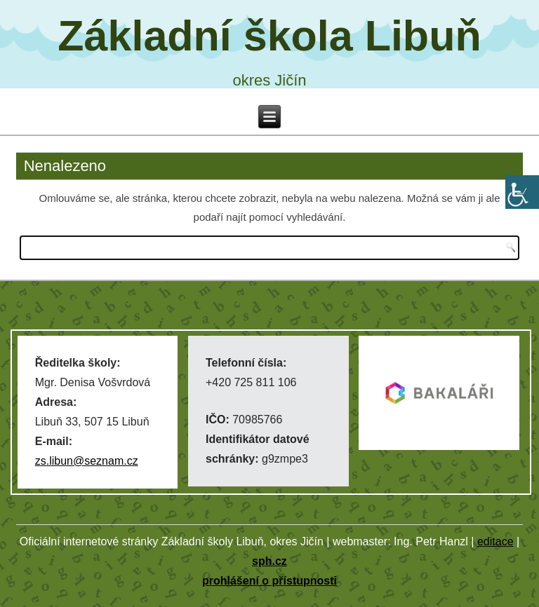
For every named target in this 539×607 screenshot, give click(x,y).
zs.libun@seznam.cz (86, 461)
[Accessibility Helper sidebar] (522, 192)
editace (495, 541)
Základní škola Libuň (269, 36)
